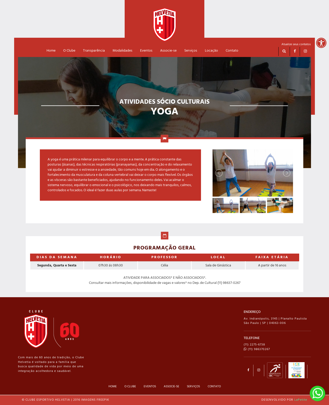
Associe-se (168, 50)
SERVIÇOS (193, 386)
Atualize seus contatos (296, 44)
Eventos (146, 50)
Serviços (190, 50)
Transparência (94, 50)
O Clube (69, 50)
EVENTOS (150, 386)
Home (51, 50)
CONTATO (214, 386)
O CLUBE (130, 386)
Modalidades (122, 50)
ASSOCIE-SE (171, 386)
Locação (211, 50)
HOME (112, 386)
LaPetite (300, 400)
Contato (232, 50)
